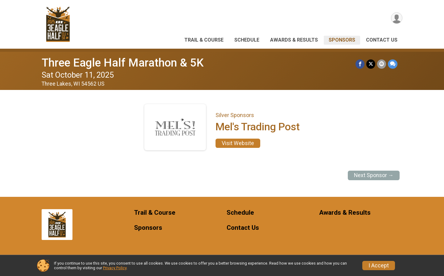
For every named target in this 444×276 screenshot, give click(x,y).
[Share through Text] (392, 63)
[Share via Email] (381, 63)
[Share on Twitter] (370, 63)
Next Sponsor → (374, 175)
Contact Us (381, 40)
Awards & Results (294, 40)
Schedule (246, 40)
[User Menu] (396, 18)
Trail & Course (204, 40)
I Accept (378, 265)
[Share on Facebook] (360, 63)
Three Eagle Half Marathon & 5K (123, 62)
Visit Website (238, 143)
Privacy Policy (114, 268)
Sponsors (342, 40)
